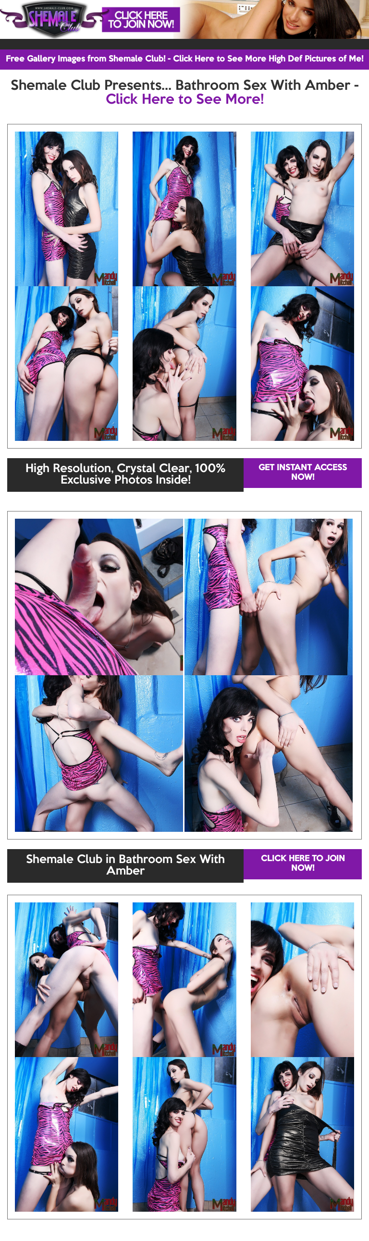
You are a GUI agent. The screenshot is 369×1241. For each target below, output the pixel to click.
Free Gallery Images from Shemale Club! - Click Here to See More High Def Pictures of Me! (184, 59)
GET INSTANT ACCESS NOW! (302, 472)
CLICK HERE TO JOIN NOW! (303, 863)
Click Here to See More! (185, 100)
